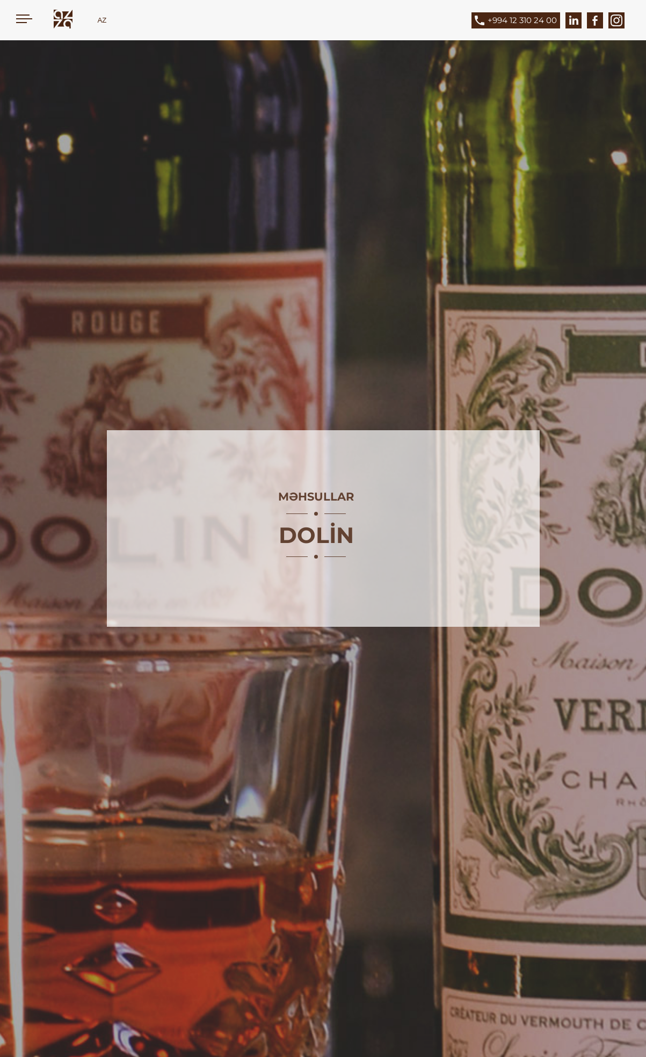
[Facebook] (595, 20)
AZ (101, 20)
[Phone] (524, 20)
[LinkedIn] (573, 20)
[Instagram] (616, 20)
